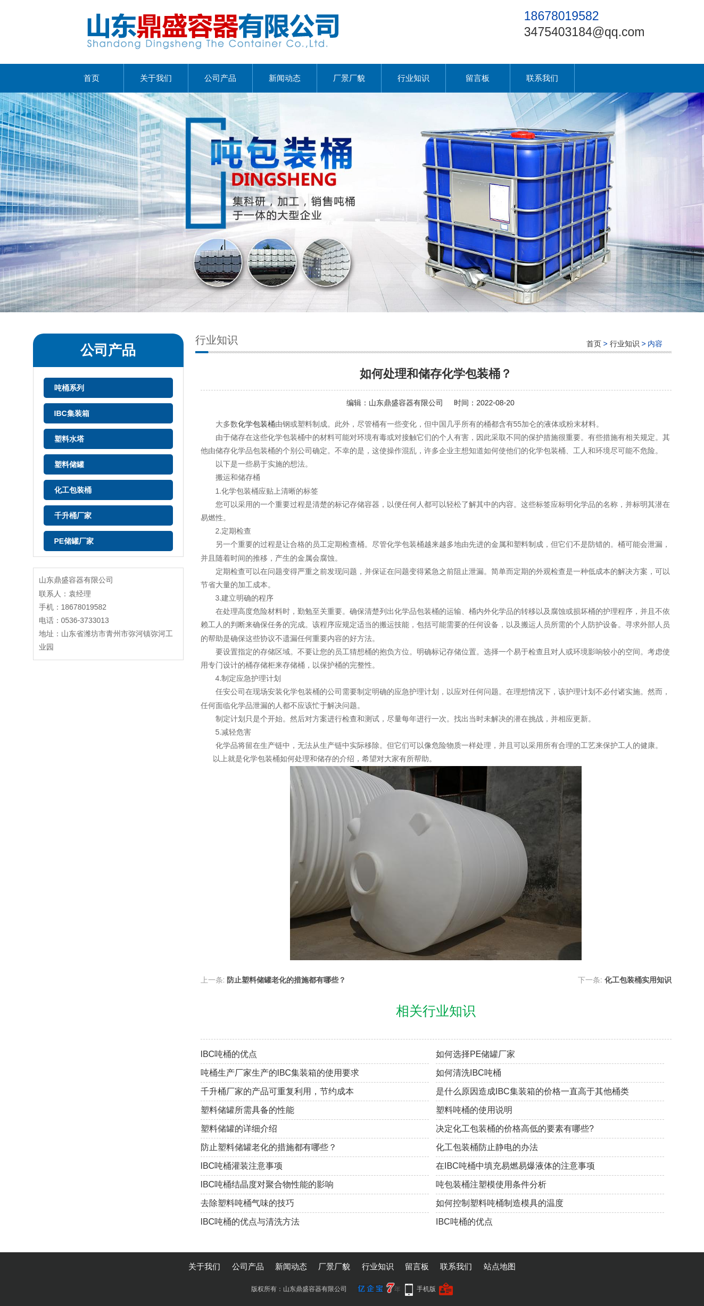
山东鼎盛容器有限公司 (406, 402)
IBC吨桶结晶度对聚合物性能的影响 (267, 1184)
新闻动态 (285, 77)
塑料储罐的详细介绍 (239, 1128)
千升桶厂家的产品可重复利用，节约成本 (277, 1091)
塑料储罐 (69, 464)
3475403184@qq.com (584, 32)
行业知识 (413, 77)
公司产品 (220, 77)
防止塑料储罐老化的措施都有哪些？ (286, 980)
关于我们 (156, 77)
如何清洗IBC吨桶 (468, 1072)
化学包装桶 (256, 424)
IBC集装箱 (71, 413)
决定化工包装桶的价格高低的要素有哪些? (515, 1128)
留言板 (478, 77)
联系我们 (542, 77)
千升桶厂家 (73, 515)
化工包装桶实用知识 (638, 980)
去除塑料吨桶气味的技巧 (247, 1203)
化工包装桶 (73, 490)
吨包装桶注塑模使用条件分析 (491, 1184)
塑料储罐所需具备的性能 (247, 1109)
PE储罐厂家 (74, 541)
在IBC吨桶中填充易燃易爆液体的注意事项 (515, 1165)
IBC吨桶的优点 (229, 1054)
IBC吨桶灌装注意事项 (242, 1165)
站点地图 (500, 1266)
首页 (92, 77)
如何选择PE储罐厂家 (475, 1054)
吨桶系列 (69, 388)
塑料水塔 (69, 439)
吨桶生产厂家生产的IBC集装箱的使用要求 (280, 1072)
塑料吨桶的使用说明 (474, 1109)
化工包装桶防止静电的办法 (487, 1147)
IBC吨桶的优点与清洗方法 (250, 1221)
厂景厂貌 (349, 77)
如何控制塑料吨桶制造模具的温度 (500, 1203)
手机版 (426, 1289)
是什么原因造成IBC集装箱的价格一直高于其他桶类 (532, 1091)
